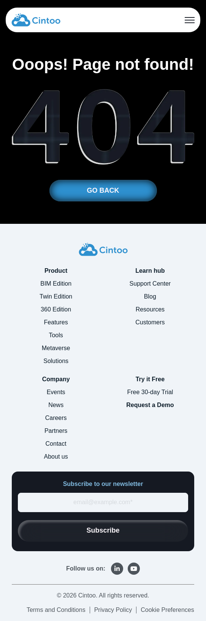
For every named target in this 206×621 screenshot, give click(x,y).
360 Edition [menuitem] (56, 309)
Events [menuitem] (56, 392)
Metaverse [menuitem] (56, 348)
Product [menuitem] (55, 270)
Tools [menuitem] (56, 335)
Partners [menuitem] (55, 431)
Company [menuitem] (56, 379)
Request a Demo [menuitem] (150, 405)
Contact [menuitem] (56, 443)
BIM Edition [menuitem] (55, 283)
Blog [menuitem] (150, 296)
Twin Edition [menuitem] (56, 296)
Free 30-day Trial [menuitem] (150, 392)
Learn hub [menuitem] (150, 270)
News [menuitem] (55, 405)
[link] (35, 19)
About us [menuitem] (56, 456)
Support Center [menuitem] (150, 283)
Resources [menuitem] (150, 309)
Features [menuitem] (56, 322)
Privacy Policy (113, 610)
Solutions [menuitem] (55, 361)
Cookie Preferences (167, 610)
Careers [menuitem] (56, 418)
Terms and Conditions (56, 610)
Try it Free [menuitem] (150, 379)
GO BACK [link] (103, 190)
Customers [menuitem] (150, 322)
